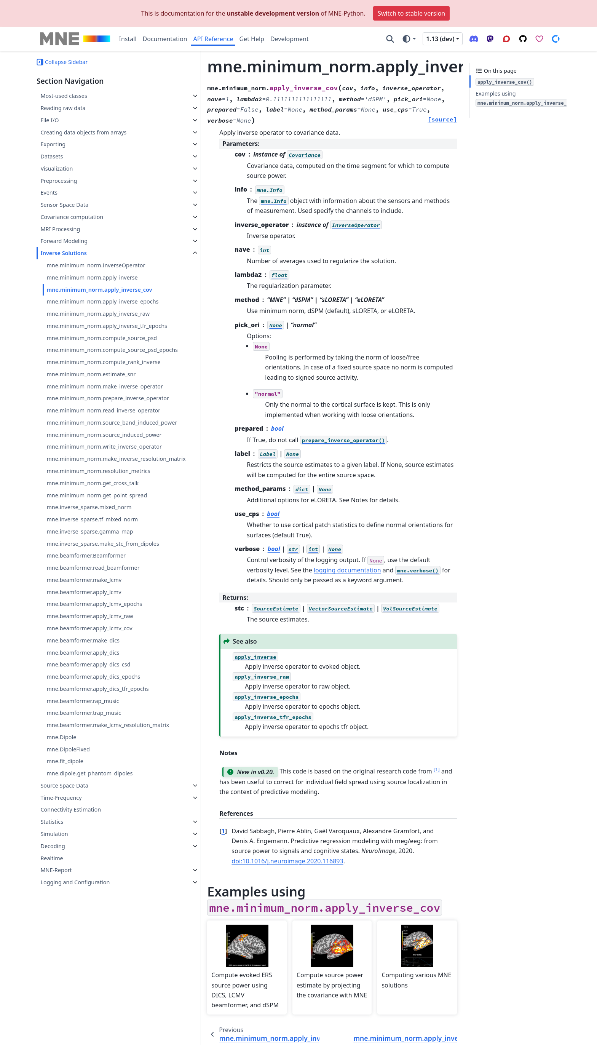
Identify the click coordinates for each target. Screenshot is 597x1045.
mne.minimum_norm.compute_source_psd (101, 346)
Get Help (251, 39)
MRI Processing (60, 229)
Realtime (51, 966)
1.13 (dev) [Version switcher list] (440, 39)
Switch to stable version (411, 13)
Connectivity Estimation (70, 918)
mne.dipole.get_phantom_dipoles (89, 881)
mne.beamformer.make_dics (83, 739)
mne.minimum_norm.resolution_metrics (98, 561)
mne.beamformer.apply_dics (82, 752)
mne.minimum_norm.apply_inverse (91, 277)
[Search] (390, 38)
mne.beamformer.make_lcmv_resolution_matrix (101, 829)
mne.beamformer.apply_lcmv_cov (89, 727)
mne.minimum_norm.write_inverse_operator (101, 524)
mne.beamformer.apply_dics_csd (88, 764)
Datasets (51, 156)
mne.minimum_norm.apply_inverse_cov (99, 289)
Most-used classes (63, 95)
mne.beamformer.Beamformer (86, 655)
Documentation (165, 39)
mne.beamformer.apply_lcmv (83, 691)
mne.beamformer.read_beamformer (92, 667)
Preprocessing (58, 180)
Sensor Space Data (64, 204)
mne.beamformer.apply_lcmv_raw (89, 715)
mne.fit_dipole (64, 870)
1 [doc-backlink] (186, 800)
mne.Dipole (61, 845)
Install (128, 39)
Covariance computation (71, 217)
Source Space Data (64, 894)
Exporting (52, 144)
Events (48, 192)
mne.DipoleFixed (67, 857)
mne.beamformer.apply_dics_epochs (93, 776)
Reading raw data (62, 108)
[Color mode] (409, 38)
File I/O (49, 120)
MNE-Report (56, 978)
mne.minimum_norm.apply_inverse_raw (98, 313)
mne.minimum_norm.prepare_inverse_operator (102, 439)
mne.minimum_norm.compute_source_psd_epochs (101, 363)
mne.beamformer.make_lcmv (83, 679)
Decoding (52, 954)
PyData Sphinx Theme (508, 1034)
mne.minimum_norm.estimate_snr (91, 401)
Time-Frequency (60, 906)
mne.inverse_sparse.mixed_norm (88, 597)
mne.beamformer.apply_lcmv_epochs (94, 703)
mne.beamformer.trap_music (83, 812)
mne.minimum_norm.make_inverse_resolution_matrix (102, 545)
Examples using (526, 98)
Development (289, 39)
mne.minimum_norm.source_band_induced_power (102, 481)
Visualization (56, 168)
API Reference (213, 39)
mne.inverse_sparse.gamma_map (89, 622)
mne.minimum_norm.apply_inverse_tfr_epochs (102, 330)
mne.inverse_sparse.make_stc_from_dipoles (101, 638)
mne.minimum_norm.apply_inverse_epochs (102, 301)
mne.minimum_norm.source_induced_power (101, 502)
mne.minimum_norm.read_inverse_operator (102, 460)
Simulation (54, 942)
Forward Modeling (64, 240)
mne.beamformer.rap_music (82, 800)
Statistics (51, 930)
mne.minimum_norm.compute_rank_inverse (101, 385)
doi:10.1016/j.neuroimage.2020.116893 (325, 821)
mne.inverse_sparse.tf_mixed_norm (92, 610)
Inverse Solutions (63, 253)
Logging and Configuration (75, 990)
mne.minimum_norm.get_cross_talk (92, 573)
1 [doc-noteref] (400, 739)
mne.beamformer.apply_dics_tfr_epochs (97, 788)
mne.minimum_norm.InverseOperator (95, 265)
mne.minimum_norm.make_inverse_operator (101, 418)
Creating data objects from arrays (83, 132)
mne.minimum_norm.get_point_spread (96, 585)
